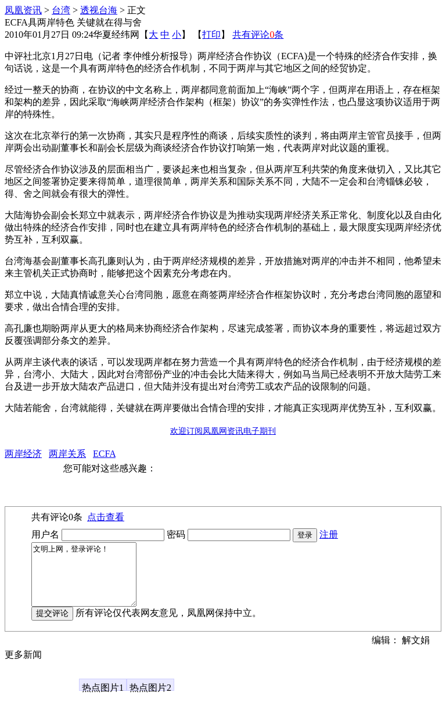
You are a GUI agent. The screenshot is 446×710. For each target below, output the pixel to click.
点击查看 (105, 517)
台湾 (61, 10)
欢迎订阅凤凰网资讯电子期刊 (223, 431)
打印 (211, 34)
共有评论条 (257, 34)
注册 (328, 534)
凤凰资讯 (23, 10)
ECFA (104, 454)
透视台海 (98, 10)
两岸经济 (23, 454)
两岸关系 (67, 454)
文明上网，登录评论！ (89, 580)
